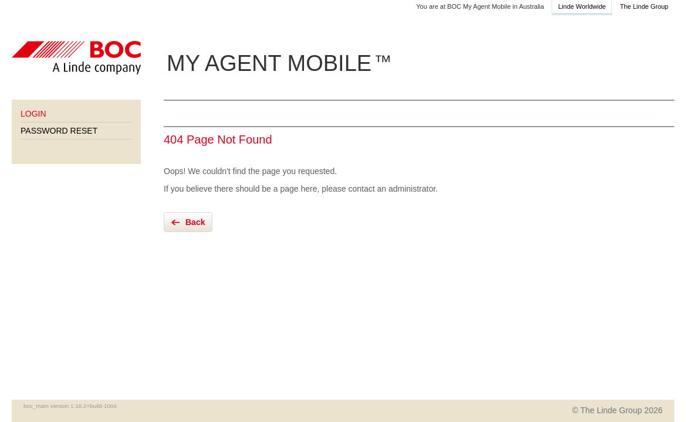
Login (33, 113)
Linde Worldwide (582, 6)
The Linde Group (644, 6)
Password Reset (59, 130)
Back (195, 222)
